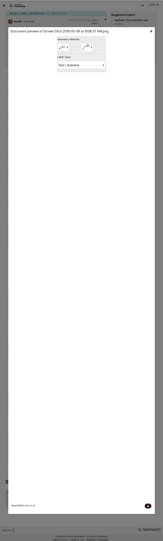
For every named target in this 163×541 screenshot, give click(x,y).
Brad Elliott (18, 505)
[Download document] (148, 506)
